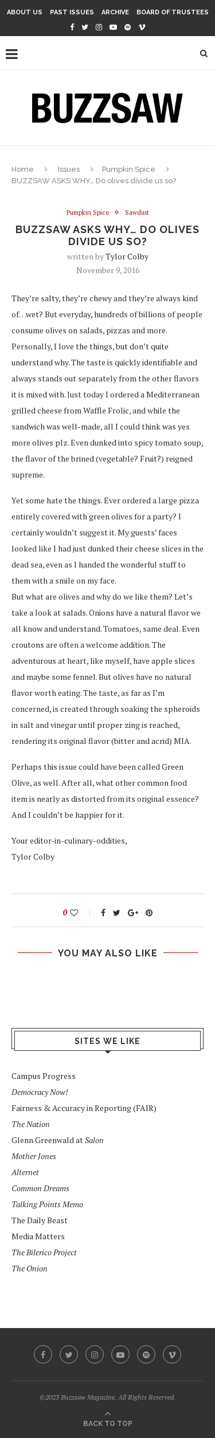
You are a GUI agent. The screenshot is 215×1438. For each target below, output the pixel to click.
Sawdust (137, 212)
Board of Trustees (172, 12)
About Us (24, 12)
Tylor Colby (126, 256)
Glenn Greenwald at (57, 1139)
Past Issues (72, 12)
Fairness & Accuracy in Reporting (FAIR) (84, 1107)
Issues (69, 169)
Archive (115, 12)
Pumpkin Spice (128, 169)
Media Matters (38, 1236)
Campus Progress (43, 1075)
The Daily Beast (39, 1220)
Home (22, 169)
